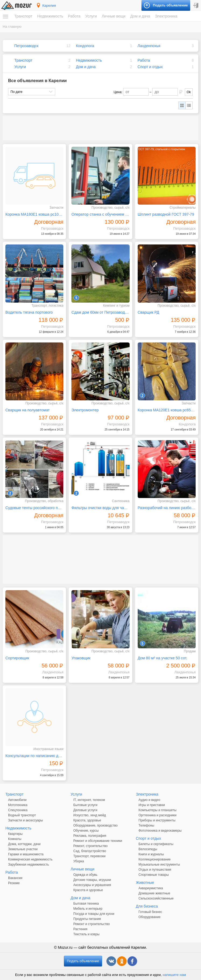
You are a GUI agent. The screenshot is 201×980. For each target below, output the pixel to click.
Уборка (78, 861)
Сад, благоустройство (89, 851)
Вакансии (15, 878)
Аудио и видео (149, 800)
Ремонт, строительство (90, 846)
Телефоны (146, 825)
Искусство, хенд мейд (89, 815)
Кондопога (85, 46)
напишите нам (174, 975)
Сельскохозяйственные (156, 898)
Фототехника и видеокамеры (160, 830)
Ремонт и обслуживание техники (97, 841)
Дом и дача (140, 16)
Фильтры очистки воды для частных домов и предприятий (100, 508)
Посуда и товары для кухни (93, 914)
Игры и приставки (151, 805)
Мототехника (17, 805)
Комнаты (14, 839)
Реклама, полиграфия (89, 836)
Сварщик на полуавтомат (27, 410)
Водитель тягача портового (29, 312)
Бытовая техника (86, 903)
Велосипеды (147, 849)
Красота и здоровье (88, 890)
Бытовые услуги (85, 805)
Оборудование (149, 917)
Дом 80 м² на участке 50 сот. (162, 658)
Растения (80, 929)
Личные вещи (113, 16)
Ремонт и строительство (91, 924)
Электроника (166, 16)
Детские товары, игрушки (92, 880)
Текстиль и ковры (86, 934)
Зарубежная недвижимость (28, 864)
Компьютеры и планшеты (157, 810)
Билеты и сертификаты (155, 844)
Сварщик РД (148, 312)
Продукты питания (87, 919)
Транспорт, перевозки (89, 856)
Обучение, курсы (86, 830)
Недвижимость (50, 16)
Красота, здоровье (87, 820)
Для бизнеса (147, 906)
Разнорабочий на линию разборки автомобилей (167, 508)
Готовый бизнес (150, 912)
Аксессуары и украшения (92, 885)
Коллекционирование (154, 859)
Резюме (14, 883)
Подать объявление (83, 961)
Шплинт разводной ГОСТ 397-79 (166, 214)
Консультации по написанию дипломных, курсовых (34, 756)
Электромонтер (85, 410)
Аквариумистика (150, 888)
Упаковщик (81, 658)
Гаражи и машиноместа (25, 854)
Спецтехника (17, 810)
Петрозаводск (26, 46)
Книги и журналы (151, 854)
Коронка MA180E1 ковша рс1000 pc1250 (34, 214)
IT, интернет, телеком (89, 800)
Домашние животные (154, 893)
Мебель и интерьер (87, 909)
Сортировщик (17, 658)
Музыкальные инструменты (159, 864)
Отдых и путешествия (154, 870)
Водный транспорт (22, 815)
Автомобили (17, 800)
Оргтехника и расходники (157, 815)
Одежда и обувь (85, 875)
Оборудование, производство (95, 825)
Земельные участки (22, 849)
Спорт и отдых (150, 67)
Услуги (91, 16)
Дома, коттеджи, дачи (24, 844)
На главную (12, 26)
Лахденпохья (148, 46)
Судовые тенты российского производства (34, 508)
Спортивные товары (153, 875)
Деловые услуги (85, 810)
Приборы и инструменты (156, 820)
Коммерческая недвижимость (30, 859)
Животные (145, 882)
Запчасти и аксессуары (25, 820)
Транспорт (23, 16)
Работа (74, 16)
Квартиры (15, 834)
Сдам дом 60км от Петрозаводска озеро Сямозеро (100, 312)
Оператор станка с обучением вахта (100, 214)
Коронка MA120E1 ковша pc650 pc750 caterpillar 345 (167, 410)
